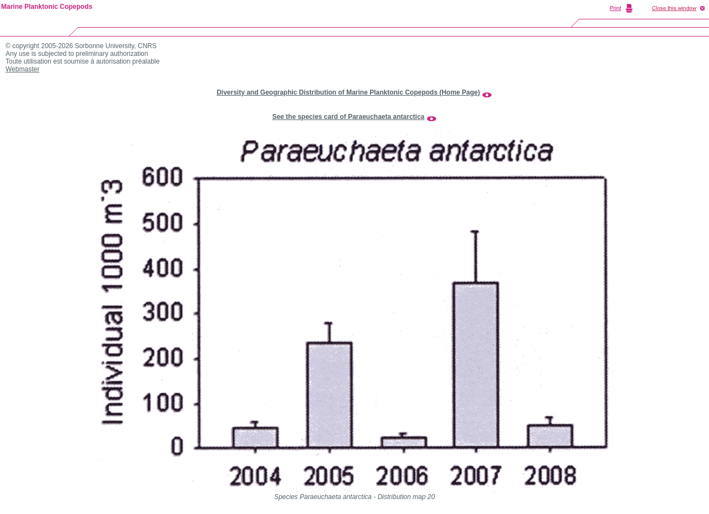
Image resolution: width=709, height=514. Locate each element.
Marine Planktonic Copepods (47, 7)
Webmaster (22, 69)
